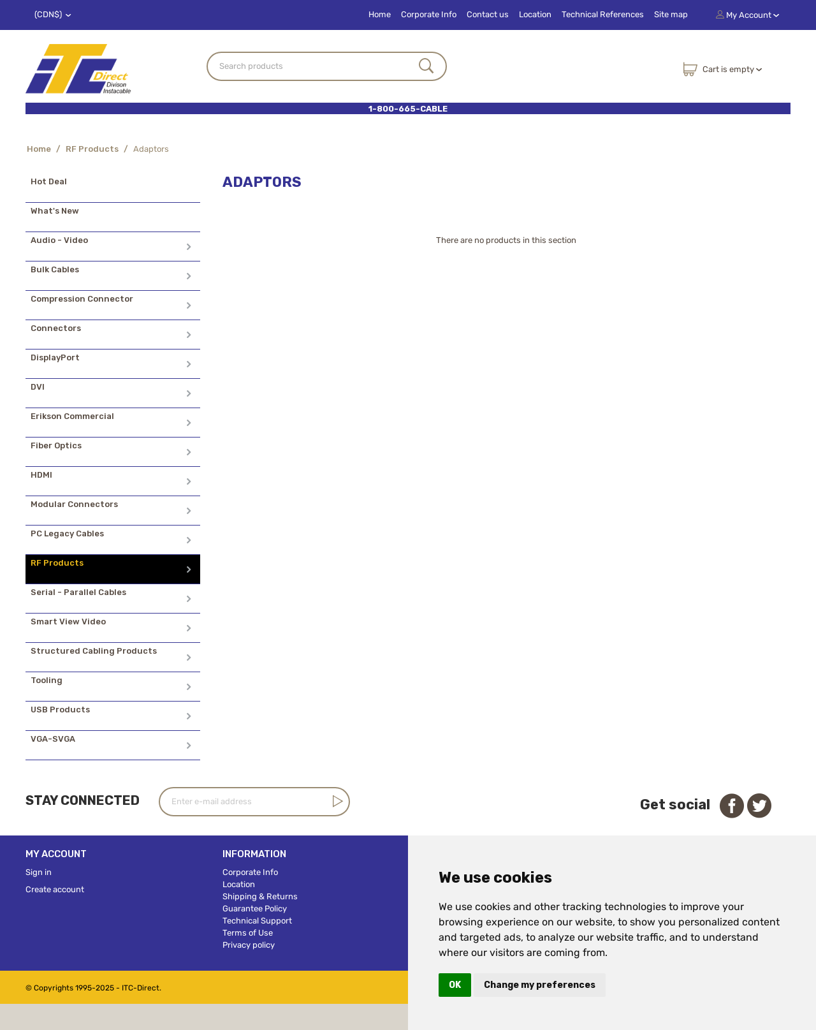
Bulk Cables (55, 269)
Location (535, 14)
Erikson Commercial (72, 416)
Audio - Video (59, 240)
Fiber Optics (56, 445)
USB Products (60, 709)
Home (379, 14)
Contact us (488, 14)
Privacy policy (248, 945)
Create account (55, 889)
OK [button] (455, 985)
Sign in (39, 872)
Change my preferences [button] (539, 985)
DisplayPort (55, 357)
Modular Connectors (74, 504)
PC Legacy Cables (67, 533)
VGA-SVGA (53, 739)
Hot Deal (49, 181)
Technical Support (257, 920)
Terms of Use (247, 933)
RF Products (92, 149)
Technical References (603, 14)
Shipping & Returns (260, 896)
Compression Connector (82, 299)
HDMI (41, 475)
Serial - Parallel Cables (78, 592)
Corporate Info (428, 14)
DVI (38, 387)
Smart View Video (68, 621)
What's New (55, 211)
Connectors (56, 328)
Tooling (46, 680)
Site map (671, 14)
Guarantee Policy (254, 908)
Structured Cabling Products (94, 651)
